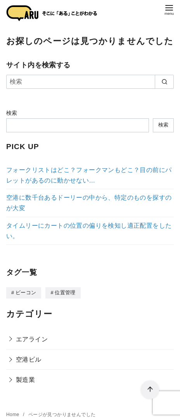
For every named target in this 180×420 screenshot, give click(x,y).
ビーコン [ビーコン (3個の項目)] (26, 292)
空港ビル (29, 359)
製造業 (25, 379)
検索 (11, 113)
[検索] (90, 82)
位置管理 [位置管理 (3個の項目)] (65, 292)
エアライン (32, 339)
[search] (164, 82)
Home (13, 414)
